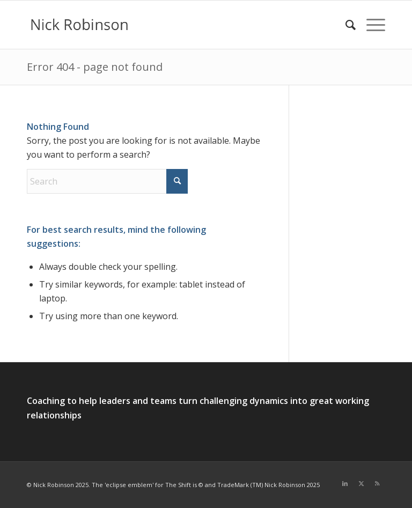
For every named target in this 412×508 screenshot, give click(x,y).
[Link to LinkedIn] (345, 483)
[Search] (345, 25)
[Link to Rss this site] (377, 483)
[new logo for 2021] (79, 25)
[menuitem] (345, 25)
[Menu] (370, 25)
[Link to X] (361, 483)
